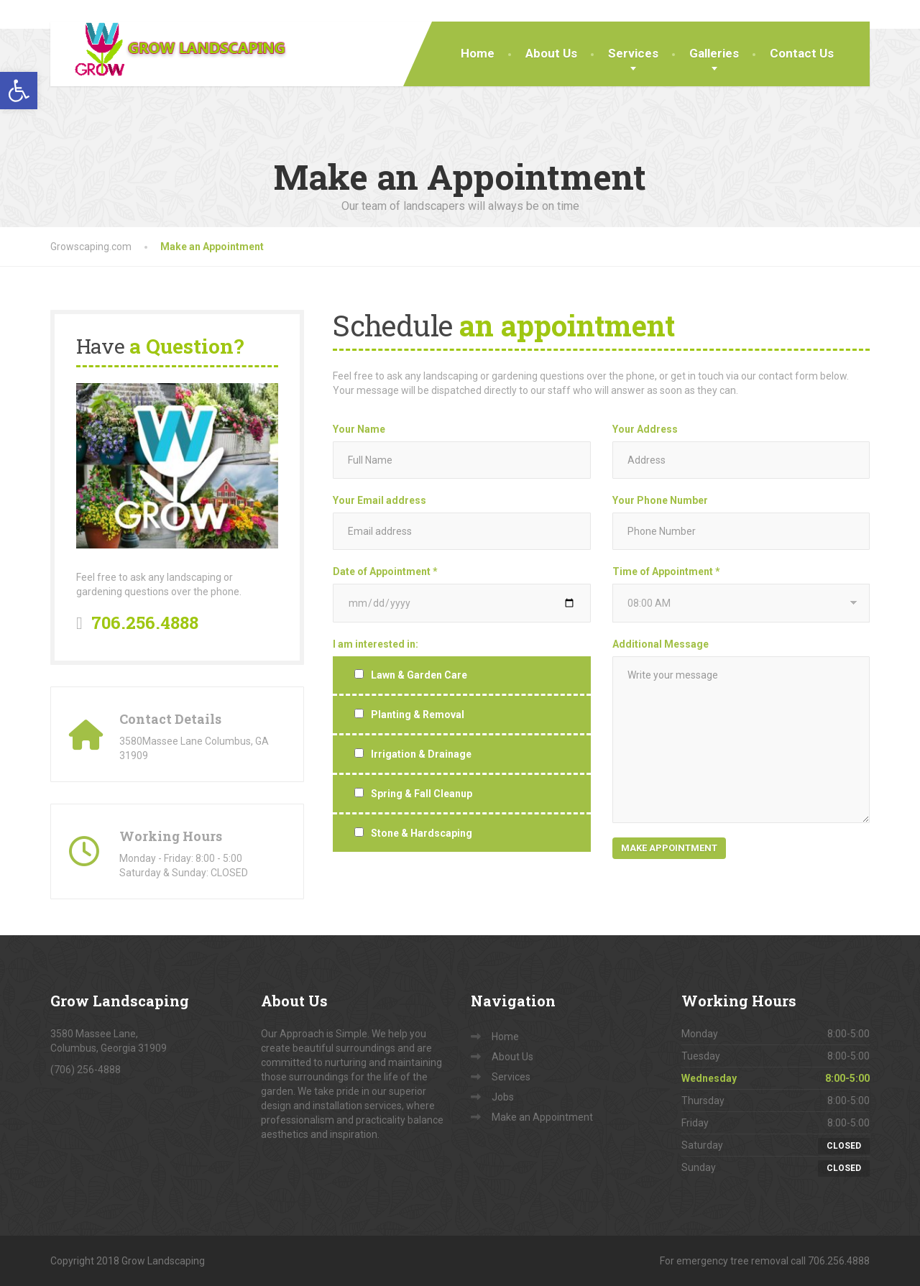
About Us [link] (551, 53)
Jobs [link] (503, 1097)
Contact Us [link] (802, 53)
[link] (18, 90)
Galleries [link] (714, 53)
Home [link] (477, 53)
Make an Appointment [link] (542, 1117)
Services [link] (633, 53)
